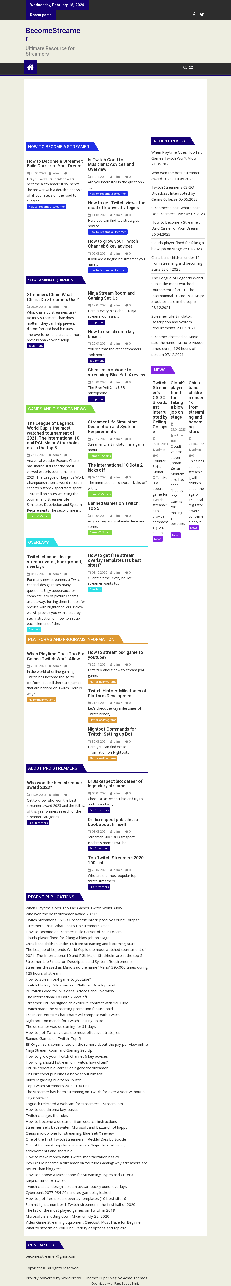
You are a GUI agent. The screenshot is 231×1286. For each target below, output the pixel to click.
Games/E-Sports (39, 516)
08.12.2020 (36, 574)
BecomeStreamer (53, 34)
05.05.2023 (36, 307)
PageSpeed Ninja (127, 1283)
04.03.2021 (97, 793)
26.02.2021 (97, 870)
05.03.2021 (97, 253)
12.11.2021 (97, 177)
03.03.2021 (97, 831)
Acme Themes (135, 1277)
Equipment (35, 345)
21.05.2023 (36, 666)
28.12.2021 (36, 455)
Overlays (34, 629)
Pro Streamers (38, 822)
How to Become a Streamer (46, 206)
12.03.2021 (97, 305)
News (157, 539)
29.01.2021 (97, 344)
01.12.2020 (97, 572)
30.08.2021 (97, 741)
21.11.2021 (97, 703)
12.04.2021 (97, 516)
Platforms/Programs (41, 699)
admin (55, 173)
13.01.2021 (97, 382)
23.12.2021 (97, 439)
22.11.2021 (97, 665)
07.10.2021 (97, 477)
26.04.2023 (36, 173)
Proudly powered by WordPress (53, 1277)
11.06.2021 (97, 215)
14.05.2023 (36, 795)
